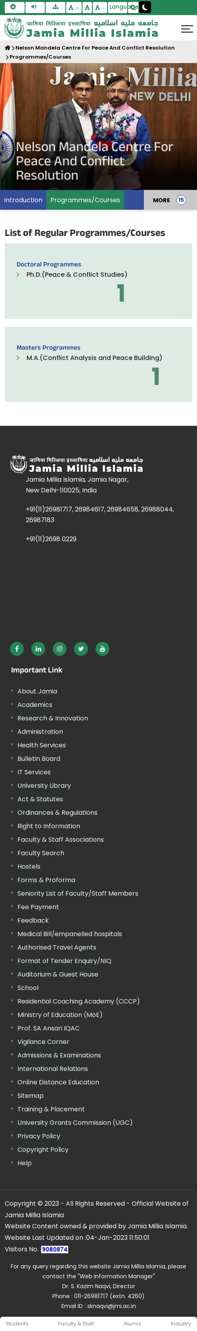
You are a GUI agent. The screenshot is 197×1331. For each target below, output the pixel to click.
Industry (181, 1323)
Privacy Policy (38, 1136)
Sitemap (30, 1095)
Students (17, 1323)
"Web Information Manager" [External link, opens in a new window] (116, 1276)
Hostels (28, 866)
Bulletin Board (38, 758)
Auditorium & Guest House (57, 974)
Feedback (33, 920)
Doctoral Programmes (49, 265)
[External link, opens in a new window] (17, 649)
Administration (40, 731)
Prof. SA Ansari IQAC (48, 1028)
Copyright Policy (43, 1149)
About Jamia (37, 691)
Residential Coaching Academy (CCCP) (78, 1001)
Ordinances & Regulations (57, 812)
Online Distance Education (58, 1082)
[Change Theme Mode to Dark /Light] (145, 7)
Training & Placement (51, 1109)
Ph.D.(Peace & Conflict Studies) (77, 274)
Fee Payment (38, 907)
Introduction (23, 200)
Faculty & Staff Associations (60, 839)
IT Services (34, 772)
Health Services (41, 745)
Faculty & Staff (76, 1323)
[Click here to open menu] (187, 29)
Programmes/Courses (40, 57)
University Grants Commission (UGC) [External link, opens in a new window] (75, 1122)
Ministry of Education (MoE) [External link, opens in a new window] (60, 1014)
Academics (34, 704)
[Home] (8, 47)
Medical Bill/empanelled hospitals (69, 933)
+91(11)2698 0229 (51, 539)
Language (118, 7)
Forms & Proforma (46, 880)
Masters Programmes (48, 348)
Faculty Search (40, 853)
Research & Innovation (52, 718)
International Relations (52, 1068)
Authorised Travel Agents (56, 947)
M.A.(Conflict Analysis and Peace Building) (95, 357)
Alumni (132, 1323)
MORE (161, 200)
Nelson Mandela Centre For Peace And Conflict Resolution (95, 48)
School (27, 987)
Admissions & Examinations (59, 1055)
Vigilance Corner (43, 1041)
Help (24, 1163)
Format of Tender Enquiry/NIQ (64, 960)
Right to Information (48, 826)
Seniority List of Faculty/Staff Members (77, 893)
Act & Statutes (40, 799)
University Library (44, 785)
